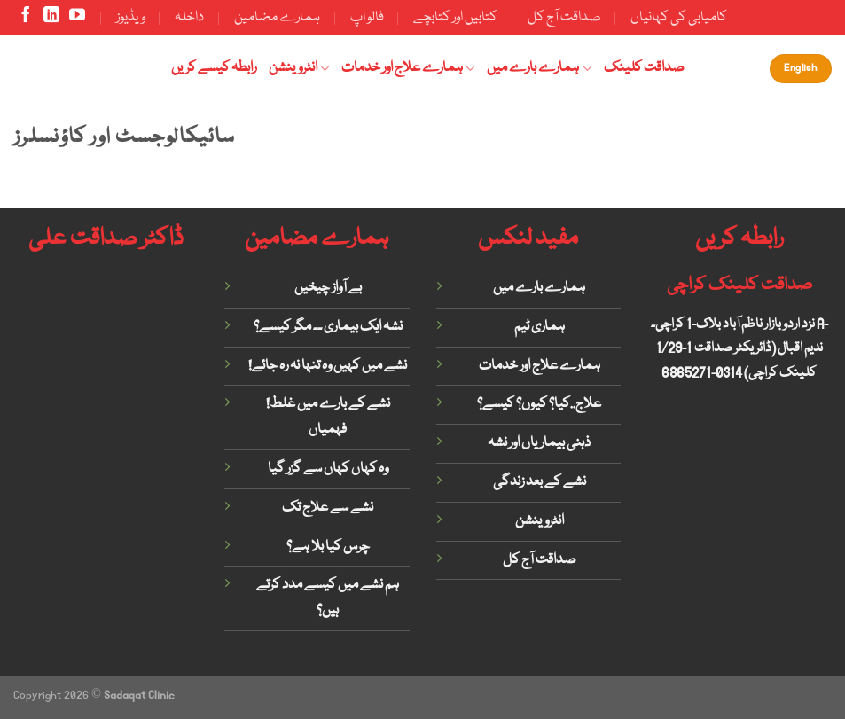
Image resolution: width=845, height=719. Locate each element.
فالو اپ (367, 17)
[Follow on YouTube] (77, 18)
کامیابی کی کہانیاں (678, 17)
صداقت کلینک (644, 68)
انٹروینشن (299, 68)
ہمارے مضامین (277, 17)
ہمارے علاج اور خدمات (407, 68)
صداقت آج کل (564, 17)
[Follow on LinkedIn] (51, 18)
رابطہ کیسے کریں (213, 68)
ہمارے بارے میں (539, 68)
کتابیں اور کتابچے (455, 17)
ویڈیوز (130, 17)
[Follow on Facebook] (26, 18)
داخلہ (189, 17)
